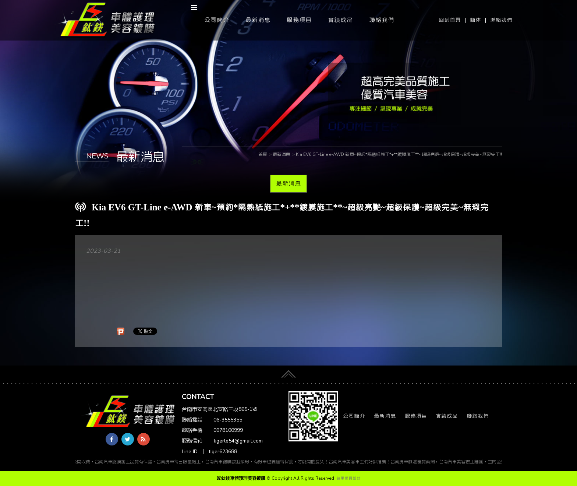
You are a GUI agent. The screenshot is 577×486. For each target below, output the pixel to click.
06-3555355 (227, 419)
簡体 (475, 20)
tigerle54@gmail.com (238, 440)
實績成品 (340, 19)
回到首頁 (450, 20)
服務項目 (299, 19)
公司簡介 (216, 19)
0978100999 (228, 430)
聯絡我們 (501, 20)
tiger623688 (223, 451)
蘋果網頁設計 (348, 478)
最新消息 (257, 19)
